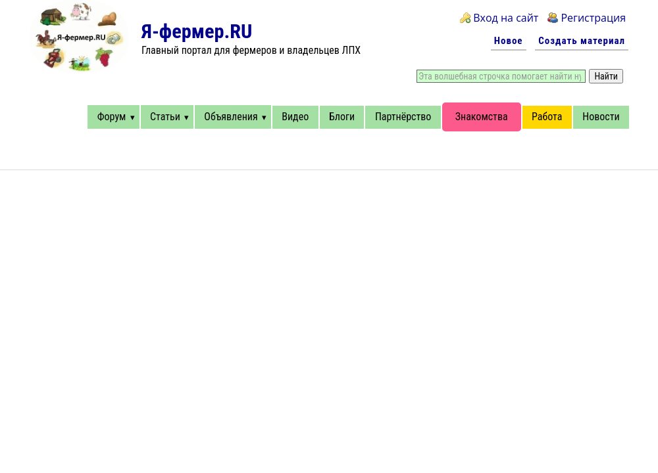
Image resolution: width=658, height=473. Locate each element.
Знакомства (481, 116)
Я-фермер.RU (196, 31)
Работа (547, 116)
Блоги (342, 116)
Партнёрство (403, 116)
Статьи (165, 116)
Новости (600, 116)
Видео (295, 116)
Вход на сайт (505, 18)
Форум (111, 116)
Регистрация (593, 18)
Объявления (230, 116)
